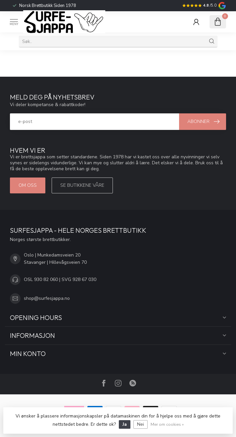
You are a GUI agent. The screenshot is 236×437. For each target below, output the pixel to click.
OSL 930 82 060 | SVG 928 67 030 (60, 279)
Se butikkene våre (82, 185)
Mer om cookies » (167, 424)
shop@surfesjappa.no (47, 298)
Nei (140, 424)
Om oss (28, 185)
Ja (124, 424)
